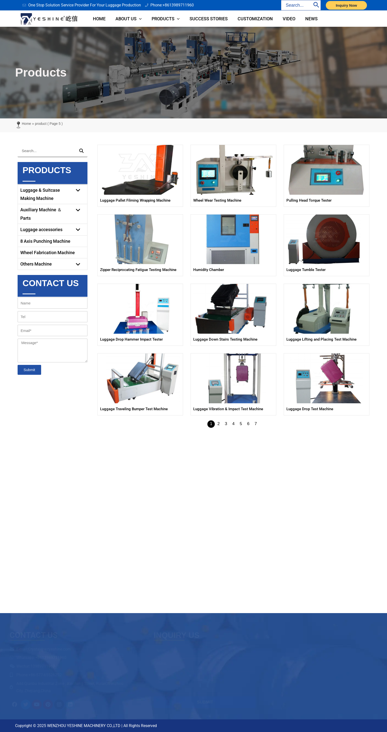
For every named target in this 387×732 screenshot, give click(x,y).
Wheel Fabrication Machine (47, 253)
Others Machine (52, 265)
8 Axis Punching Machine (45, 242)
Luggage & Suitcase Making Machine (52, 195)
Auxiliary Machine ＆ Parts (52, 215)
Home (26, 125)
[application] (142, 19)
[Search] (316, 5)
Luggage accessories (52, 230)
